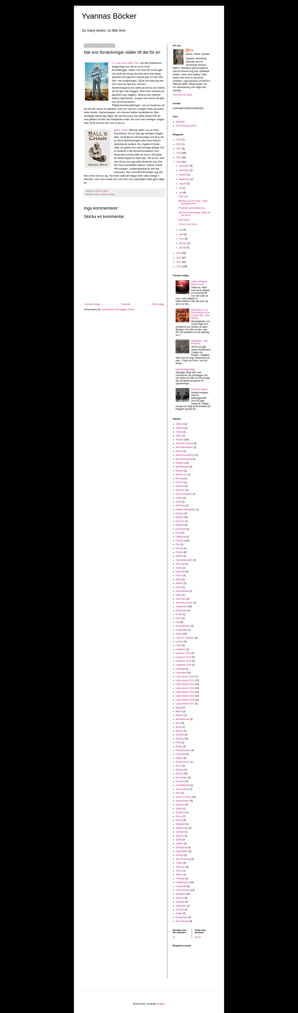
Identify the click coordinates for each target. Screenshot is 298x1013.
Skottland (180, 812)
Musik (178, 727)
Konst (178, 618)
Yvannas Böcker (109, 16)
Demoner (180, 490)
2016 (179, 153)
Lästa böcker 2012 (185, 684)
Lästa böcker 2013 (185, 688)
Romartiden (181, 777)
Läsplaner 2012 (183, 661)
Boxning (180, 478)
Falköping (180, 536)
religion (179, 758)
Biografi (179, 470)
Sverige (179, 855)
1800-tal (180, 428)
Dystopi (179, 517)
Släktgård (180, 824)
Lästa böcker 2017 (185, 703)
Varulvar (180, 898)
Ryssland (180, 781)
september (184, 179)
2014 (179, 162)
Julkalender (181, 606)
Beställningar (182, 466)
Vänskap (180, 901)
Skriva (179, 816)
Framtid (179, 552)
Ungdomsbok (182, 882)
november (184, 170)
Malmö (179, 711)
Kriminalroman (183, 626)
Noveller (180, 734)
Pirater (179, 746)
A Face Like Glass (187, 224)
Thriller (179, 863)
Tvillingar (180, 878)
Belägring (180, 463)
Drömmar (180, 505)
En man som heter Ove (126, 63)
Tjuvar (179, 870)
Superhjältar (182, 851)
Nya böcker (184, 219)
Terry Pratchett (183, 859)
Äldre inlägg (158, 304)
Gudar (179, 568)
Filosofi (179, 548)
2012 (179, 257)
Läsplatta (180, 668)
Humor (97, 194)
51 (174, 937)
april (181, 234)
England (180, 525)
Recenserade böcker (186, 125)
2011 (179, 262)
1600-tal (180, 424)
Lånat (178, 645)
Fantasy (180, 540)
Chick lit (180, 482)
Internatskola (182, 591)
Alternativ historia (184, 443)
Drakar (179, 498)
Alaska (179, 431)
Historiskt (180, 571)
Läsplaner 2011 (183, 657)
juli (180, 188)
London (179, 641)
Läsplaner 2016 (183, 664)
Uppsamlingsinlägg (185, 369)
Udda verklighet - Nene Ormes (199, 283)
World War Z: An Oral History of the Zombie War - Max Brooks (200, 314)
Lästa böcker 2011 (185, 680)
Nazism (179, 731)
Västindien (181, 905)
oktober (183, 174)
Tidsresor (180, 867)
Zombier (180, 909)
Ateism (179, 451)
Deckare (180, 486)
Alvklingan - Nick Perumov (199, 342)
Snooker (180, 832)
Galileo (179, 556)
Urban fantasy (183, 890)
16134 (198, 937)
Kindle (179, 614)
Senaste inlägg (92, 304)
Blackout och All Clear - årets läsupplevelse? (193, 202)
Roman (111, 194)
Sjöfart (179, 808)
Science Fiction (183, 797)
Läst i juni (183, 196)
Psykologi (180, 754)
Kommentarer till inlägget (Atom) (117, 309)
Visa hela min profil (182, 95)
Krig (178, 622)
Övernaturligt (182, 921)
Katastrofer (181, 610)
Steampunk (181, 847)
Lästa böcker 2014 (185, 692)
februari (183, 243)
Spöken (179, 843)
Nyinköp (180, 738)
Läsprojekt (181, 672)
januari (182, 247)
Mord (178, 723)
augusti (183, 183)
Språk (178, 839)
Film (178, 544)
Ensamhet (181, 529)
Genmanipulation (184, 560)
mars (182, 238)
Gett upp (180, 564)
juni (181, 192)
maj (181, 229)
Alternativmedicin (184, 447)
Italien (179, 595)
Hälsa (178, 579)
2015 (179, 157)
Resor (179, 765)
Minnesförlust (182, 719)
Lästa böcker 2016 (185, 700)
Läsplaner (181, 649)
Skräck (179, 820)
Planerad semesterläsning (191, 208)
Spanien (180, 836)
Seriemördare (182, 800)
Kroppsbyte (181, 630)
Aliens (179, 435)
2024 (179, 139)
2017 (179, 148)
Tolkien (179, 874)
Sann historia (182, 789)
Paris (178, 742)
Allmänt (179, 439)
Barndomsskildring (185, 455)
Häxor (179, 587)
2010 (179, 266)
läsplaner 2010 (183, 653)
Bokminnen (181, 474)
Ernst (178, 532)
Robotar (180, 769)
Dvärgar (180, 513)
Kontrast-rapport (199, 389)
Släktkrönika (182, 828)
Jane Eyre (181, 599)
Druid (178, 501)
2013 (179, 253)
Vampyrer (180, 894)
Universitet (181, 886)
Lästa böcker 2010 (185, 676)
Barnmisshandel (184, 459)
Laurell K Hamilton (185, 637)
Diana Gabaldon (184, 494)
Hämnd (179, 583)
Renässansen (182, 762)
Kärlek (104, 194)
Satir (178, 793)
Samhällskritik (183, 785)
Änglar (179, 913)
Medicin (179, 715)
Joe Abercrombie (184, 602)
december (184, 165)
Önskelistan (182, 917)
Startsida (125, 304)
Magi (178, 707)
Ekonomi (180, 521)
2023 (179, 144)
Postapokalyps (183, 750)
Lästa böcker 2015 (185, 696)
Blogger (161, 1004)
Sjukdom (180, 804)
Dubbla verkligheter (185, 509)
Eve (191, 50)
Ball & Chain (121, 130)
